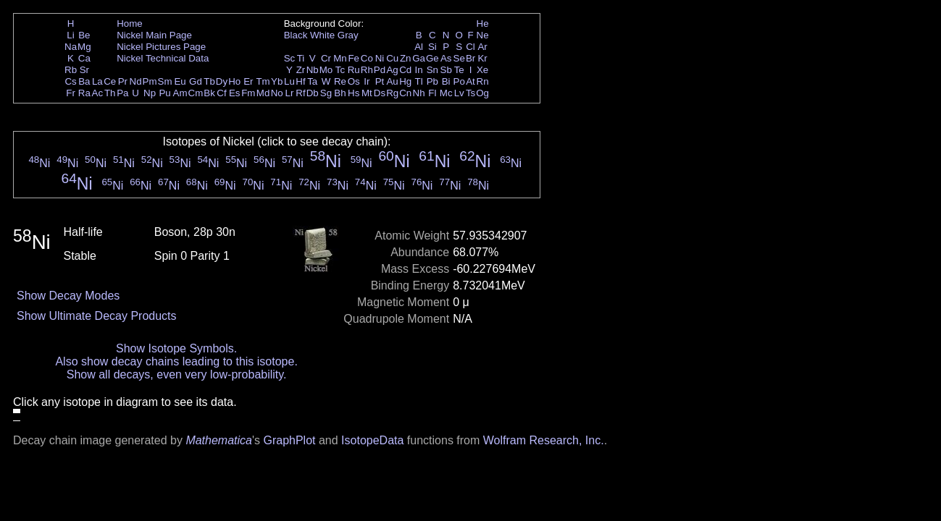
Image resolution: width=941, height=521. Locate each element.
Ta (312, 81)
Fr (70, 93)
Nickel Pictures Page (161, 46)
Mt (366, 93)
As (446, 58)
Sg (326, 93)
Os (354, 81)
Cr (326, 58)
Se (459, 58)
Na (70, 46)
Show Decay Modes (68, 295)
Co (367, 58)
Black (296, 35)
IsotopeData (372, 440)
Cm (196, 93)
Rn (483, 81)
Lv (459, 93)
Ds (379, 93)
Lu (289, 81)
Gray (348, 35)
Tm (262, 81)
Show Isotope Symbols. (176, 348)
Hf (300, 81)
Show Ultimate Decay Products (97, 316)
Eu (179, 81)
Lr (289, 93)
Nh (419, 93)
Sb (446, 69)
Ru (354, 69)
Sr (84, 69)
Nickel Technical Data (163, 58)
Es (235, 93)
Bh (340, 93)
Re (340, 81)
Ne (483, 35)
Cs (70, 81)
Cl (470, 46)
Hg (405, 81)
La (97, 81)
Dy (221, 81)
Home (130, 23)
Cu (392, 58)
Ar (482, 46)
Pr (122, 81)
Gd (195, 81)
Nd (136, 81)
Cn (405, 93)
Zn (405, 58)
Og (482, 93)
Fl (432, 93)
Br (470, 58)
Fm (248, 93)
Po (459, 81)
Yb (277, 81)
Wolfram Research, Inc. (543, 440)
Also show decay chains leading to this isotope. (176, 361)
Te (459, 69)
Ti (301, 58)
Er (248, 81)
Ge (432, 58)
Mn (340, 58)
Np (149, 93)
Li (70, 35)
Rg (392, 93)
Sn (432, 69)
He (483, 23)
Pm (150, 81)
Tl (419, 81)
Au (392, 81)
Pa (122, 93)
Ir (366, 81)
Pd (379, 69)
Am (180, 93)
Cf (221, 93)
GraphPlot (289, 440)
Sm (165, 81)
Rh (367, 69)
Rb (70, 69)
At (470, 81)
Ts (470, 93)
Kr (482, 58)
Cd (405, 69)
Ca (84, 58)
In (419, 69)
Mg (84, 46)
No (277, 93)
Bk (209, 93)
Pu (164, 93)
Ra (84, 93)
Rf (300, 93)
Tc (340, 69)
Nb (312, 69)
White (322, 35)
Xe (482, 69)
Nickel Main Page (154, 35)
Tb (209, 81)
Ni (380, 58)
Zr (301, 69)
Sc (290, 58)
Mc (446, 93)
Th (110, 93)
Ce (110, 81)
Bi (446, 81)
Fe (353, 58)
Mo (326, 69)
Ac (98, 93)
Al (418, 46)
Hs (353, 93)
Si (432, 46)
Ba (84, 81)
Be (84, 35)
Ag (392, 69)
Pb (432, 81)
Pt (380, 81)
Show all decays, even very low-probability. (177, 374)
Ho (234, 81)
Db (312, 93)
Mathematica (218, 440)
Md (263, 93)
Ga (418, 58)
